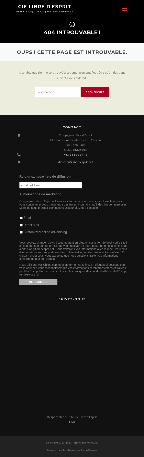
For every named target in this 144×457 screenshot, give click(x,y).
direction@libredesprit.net (75, 162)
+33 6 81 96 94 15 (75, 154)
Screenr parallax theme (61, 450)
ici (37, 274)
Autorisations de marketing (40, 194)
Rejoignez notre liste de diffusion (45, 176)
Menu (124, 8)
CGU (72, 422)
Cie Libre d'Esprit (44, 6)
